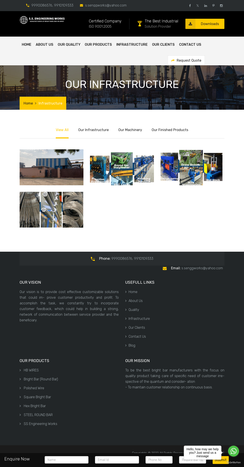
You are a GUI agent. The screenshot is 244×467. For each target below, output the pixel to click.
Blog (130, 345)
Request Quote (186, 60)
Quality (132, 310)
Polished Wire (32, 388)
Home (26, 44)
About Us (134, 301)
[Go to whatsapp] (233, 451)
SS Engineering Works (38, 424)
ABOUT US (44, 44)
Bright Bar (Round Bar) (39, 379)
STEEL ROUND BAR (36, 415)
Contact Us (190, 44)
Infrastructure (132, 44)
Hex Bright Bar (33, 406)
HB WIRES (29, 370)
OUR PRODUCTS (98, 44)
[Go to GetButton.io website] (234, 462)
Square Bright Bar (35, 397)
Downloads (202, 24)
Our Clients (163, 44)
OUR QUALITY (69, 44)
